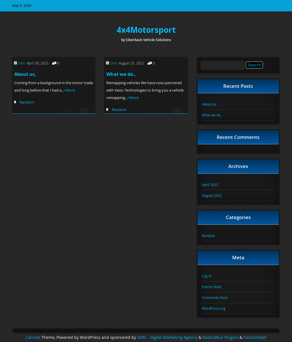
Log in (206, 276)
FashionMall (255, 337)
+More (69, 90)
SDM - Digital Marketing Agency (167, 337)
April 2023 (210, 184)
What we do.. (121, 74)
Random (27, 102)
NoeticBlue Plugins (220, 337)
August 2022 (212, 195)
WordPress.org (214, 308)
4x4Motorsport (146, 29)
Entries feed (211, 286)
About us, (25, 74)
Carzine (33, 337)
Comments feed (214, 297)
